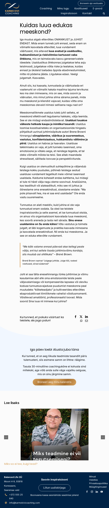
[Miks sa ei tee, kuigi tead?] (55, 410)
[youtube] (102, 492)
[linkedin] (97, 492)
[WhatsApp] (81, 321)
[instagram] (92, 492)
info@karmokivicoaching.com (24, 502)
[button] (104, 13)
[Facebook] (75, 317)
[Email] (86, 321)
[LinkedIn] (86, 317)
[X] (81, 317)
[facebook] (87, 492)
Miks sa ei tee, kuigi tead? (20, 464)
